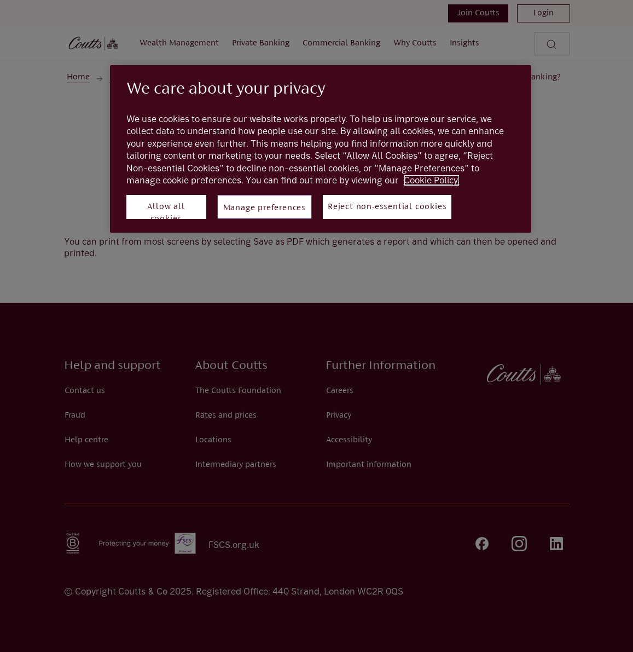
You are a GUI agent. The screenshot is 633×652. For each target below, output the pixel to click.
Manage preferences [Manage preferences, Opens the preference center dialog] (264, 208)
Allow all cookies (165, 211)
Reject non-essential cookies (387, 207)
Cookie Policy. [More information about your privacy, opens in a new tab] (432, 180)
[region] (320, 149)
